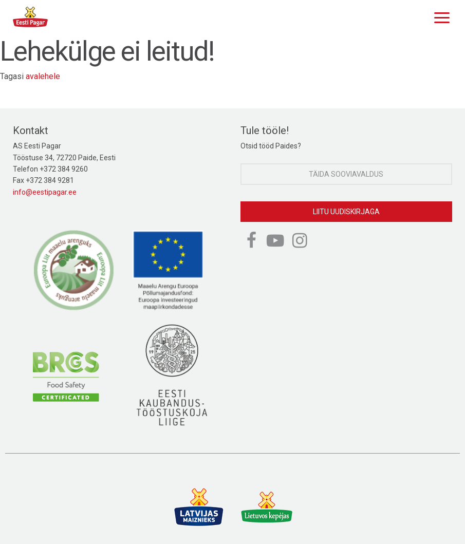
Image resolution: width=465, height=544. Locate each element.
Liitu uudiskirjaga (346, 212)
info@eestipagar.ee (45, 192)
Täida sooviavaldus (346, 174)
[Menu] (439, 16)
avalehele (43, 76)
